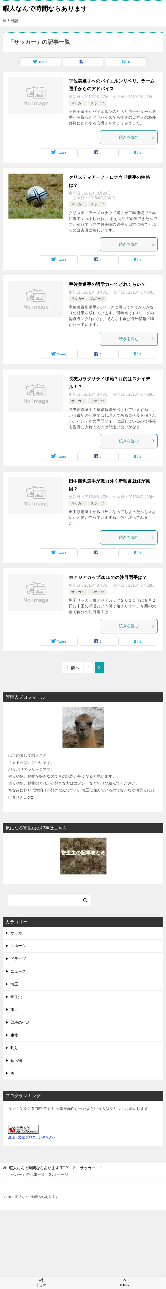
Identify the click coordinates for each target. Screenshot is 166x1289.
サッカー (78, 103)
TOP (38, 1168)
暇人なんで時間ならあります (45, 8)
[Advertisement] (83, 1248)
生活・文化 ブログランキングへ (31, 1137)
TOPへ (125, 1282)
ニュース (18, 971)
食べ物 (16, 1060)
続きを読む (137, 137)
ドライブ (18, 958)
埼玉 (14, 984)
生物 (14, 1035)
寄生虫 (16, 997)
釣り (14, 1048)
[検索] (49, 900)
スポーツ (97, 103)
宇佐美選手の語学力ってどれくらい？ (107, 284)
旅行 (14, 1009)
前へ (75, 667)
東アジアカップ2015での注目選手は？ (108, 577)
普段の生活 (20, 1022)
